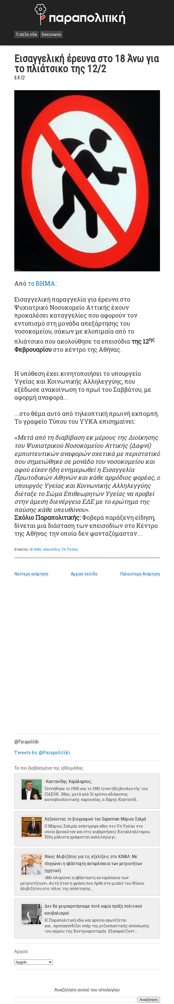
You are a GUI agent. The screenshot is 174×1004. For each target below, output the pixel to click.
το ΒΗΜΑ (41, 283)
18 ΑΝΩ (35, 549)
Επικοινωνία (51, 34)
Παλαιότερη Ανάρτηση (140, 574)
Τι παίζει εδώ (26, 34)
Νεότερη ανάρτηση (31, 574)
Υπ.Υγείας (69, 549)
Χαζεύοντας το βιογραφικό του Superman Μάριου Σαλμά (95, 819)
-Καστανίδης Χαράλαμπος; (68, 781)
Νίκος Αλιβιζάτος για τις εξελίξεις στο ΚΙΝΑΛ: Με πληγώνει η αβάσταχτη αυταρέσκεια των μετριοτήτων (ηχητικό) (93, 863)
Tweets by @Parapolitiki (42, 752)
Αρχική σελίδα (84, 574)
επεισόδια (51, 549)
